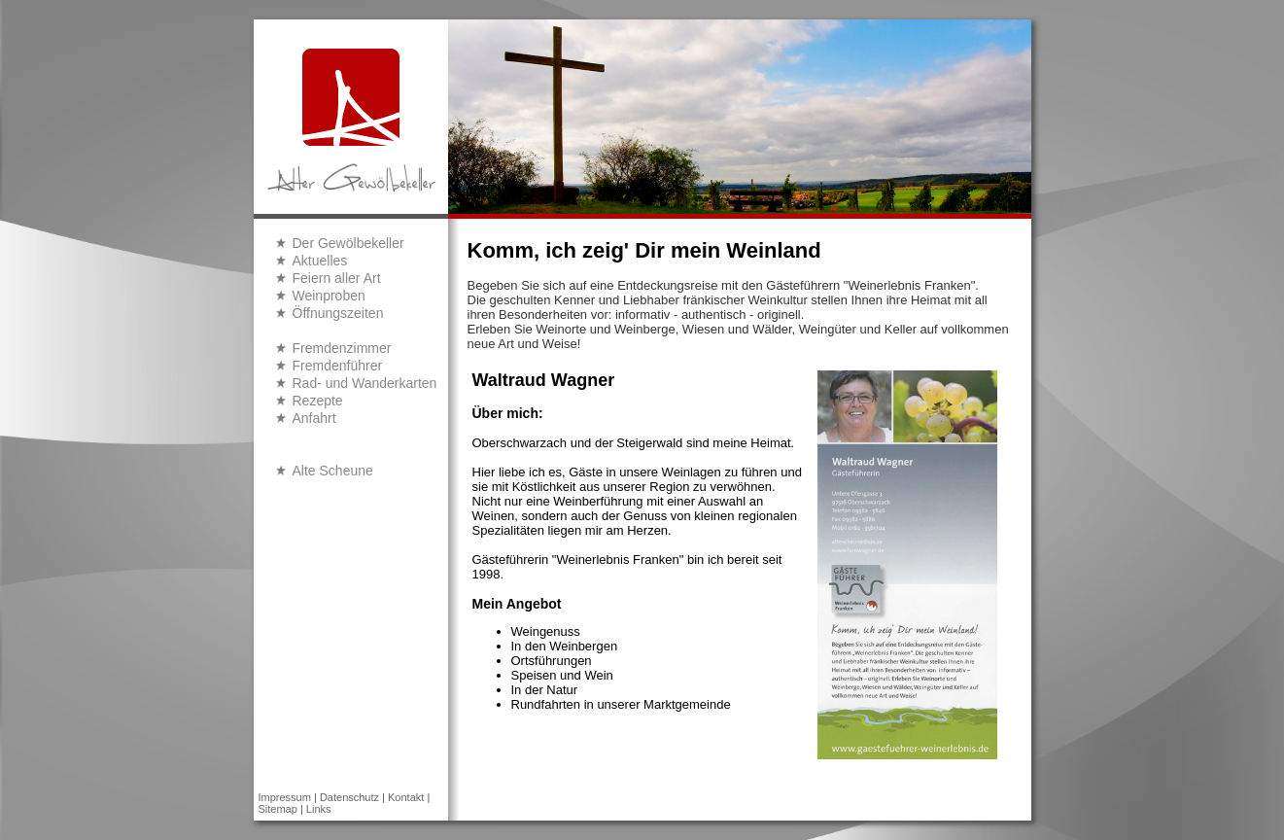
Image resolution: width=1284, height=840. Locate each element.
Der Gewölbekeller (348, 243)
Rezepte (318, 400)
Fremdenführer (338, 365)
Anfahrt (314, 418)
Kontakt (406, 797)
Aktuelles (320, 260)
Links (318, 809)
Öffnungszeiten (338, 313)
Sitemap (278, 809)
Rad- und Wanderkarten (365, 383)
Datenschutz (349, 797)
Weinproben (329, 295)
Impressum (285, 797)
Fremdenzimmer (342, 348)
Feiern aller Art (337, 278)
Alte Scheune (333, 470)
